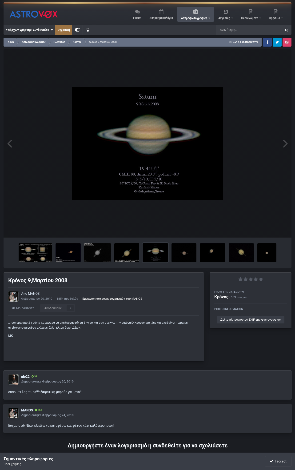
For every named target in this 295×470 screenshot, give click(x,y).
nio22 (25, 376)
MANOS (34, 293)
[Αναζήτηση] (239, 30)
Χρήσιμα (275, 18)
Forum (137, 18)
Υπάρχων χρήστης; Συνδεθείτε (29, 30)
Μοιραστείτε (23, 308)
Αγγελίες (224, 18)
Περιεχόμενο (250, 18)
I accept (278, 461)
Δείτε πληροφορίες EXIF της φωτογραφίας (250, 319)
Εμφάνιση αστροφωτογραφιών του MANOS (112, 298)
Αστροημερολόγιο (161, 18)
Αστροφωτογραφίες (194, 18)
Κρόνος (221, 296)
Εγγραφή (64, 30)
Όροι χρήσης (12, 464)
